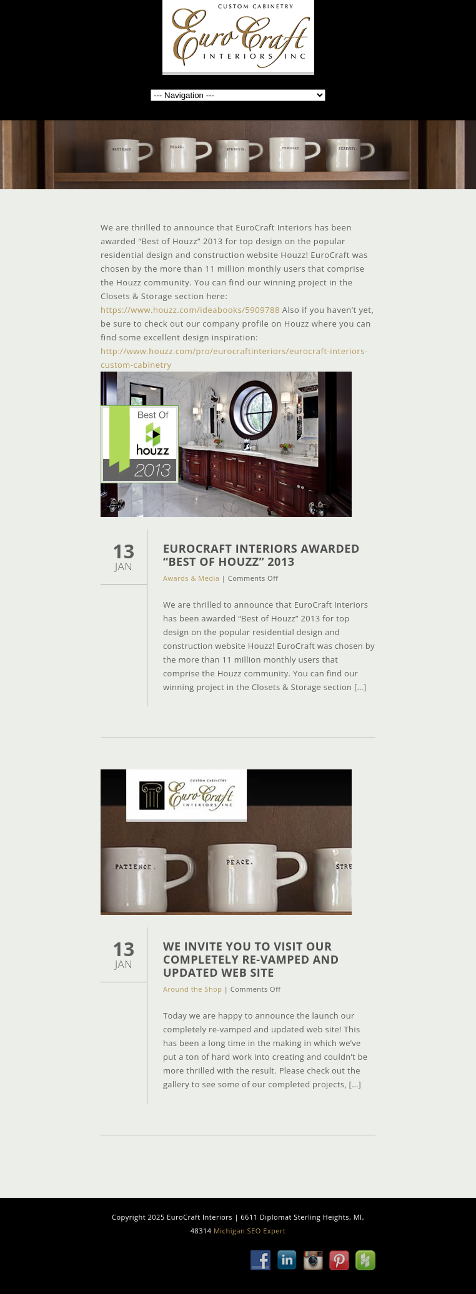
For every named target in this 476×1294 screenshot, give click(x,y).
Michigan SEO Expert (249, 1230)
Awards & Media (191, 578)
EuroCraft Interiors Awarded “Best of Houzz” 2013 (261, 555)
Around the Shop (192, 989)
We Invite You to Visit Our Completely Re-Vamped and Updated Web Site (251, 959)
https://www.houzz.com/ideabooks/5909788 (190, 309)
